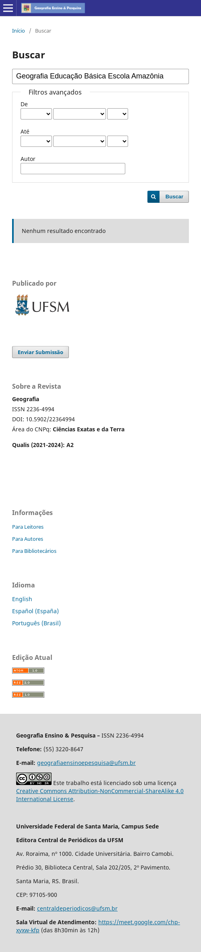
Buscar (174, 197)
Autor (28, 159)
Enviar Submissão (40, 352)
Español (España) (35, 611)
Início (18, 30)
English (22, 599)
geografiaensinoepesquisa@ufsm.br (86, 763)
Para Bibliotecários (34, 550)
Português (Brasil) (36, 623)
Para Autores (27, 538)
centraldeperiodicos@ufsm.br (77, 908)
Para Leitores (28, 526)
